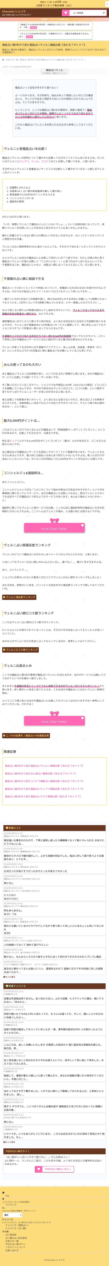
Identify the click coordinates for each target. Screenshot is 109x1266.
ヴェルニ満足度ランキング (20, 597)
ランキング (11, 1205)
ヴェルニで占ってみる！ (54, 529)
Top (7, 1196)
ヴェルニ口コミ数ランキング (22, 649)
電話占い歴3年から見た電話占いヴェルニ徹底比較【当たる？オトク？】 (52, 60)
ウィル (35, 161)
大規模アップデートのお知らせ (54, 19)
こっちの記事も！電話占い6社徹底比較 (27, 735)
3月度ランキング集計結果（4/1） (54, 5)
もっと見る (10, 977)
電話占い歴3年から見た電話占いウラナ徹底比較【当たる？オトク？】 (43, 796)
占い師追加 (11, 1235)
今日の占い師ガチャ (15, 1244)
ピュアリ (24, 161)
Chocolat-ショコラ (14, 11)
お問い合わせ (12, 1250)
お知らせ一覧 (12, 60)
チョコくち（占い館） (17, 1228)
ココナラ (46, 161)
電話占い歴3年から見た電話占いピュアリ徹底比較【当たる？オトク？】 (44, 789)
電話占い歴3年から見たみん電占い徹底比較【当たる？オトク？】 (41, 773)
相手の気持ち (12, 899)
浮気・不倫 (11, 914)
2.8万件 (57, 2)
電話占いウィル (54, 70)
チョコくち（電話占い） (18, 1225)
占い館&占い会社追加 (16, 1238)
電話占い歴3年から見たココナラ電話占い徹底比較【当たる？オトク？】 (44, 781)
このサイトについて (15, 1247)
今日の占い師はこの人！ (58, 1169)
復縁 (8, 933)
